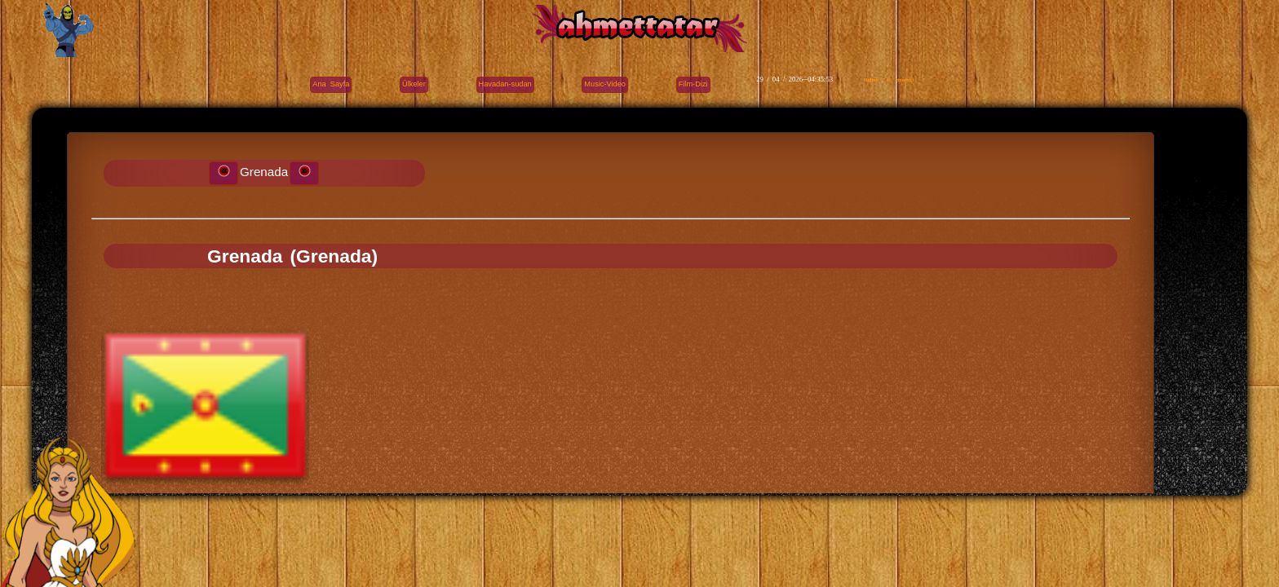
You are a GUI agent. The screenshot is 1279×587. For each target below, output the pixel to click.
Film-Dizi (693, 84)
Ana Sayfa (330, 84)
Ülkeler (414, 84)
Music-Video (605, 84)
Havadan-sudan (505, 84)
